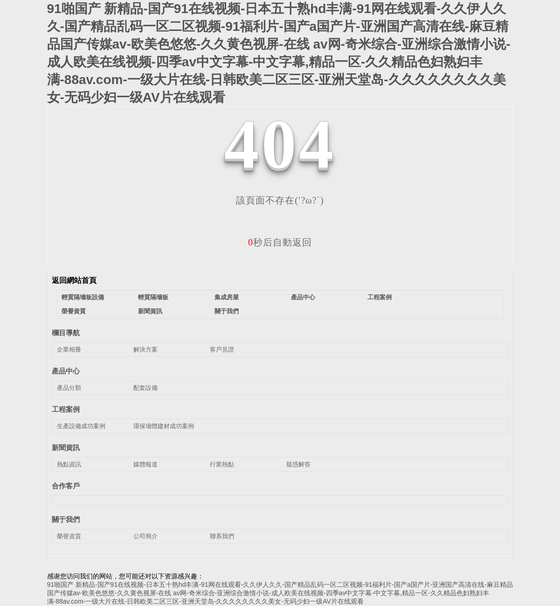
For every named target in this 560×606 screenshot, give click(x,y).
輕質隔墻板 (153, 297)
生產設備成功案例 (81, 426)
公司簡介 (145, 536)
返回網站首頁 (74, 280)
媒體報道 (145, 464)
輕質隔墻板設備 (83, 297)
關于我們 (226, 311)
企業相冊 (69, 349)
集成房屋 (226, 297)
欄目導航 (66, 333)
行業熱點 (222, 464)
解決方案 (145, 349)
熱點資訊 (69, 464)
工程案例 (379, 297)
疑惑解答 (298, 464)
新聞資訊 (150, 311)
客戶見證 (222, 349)
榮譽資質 (74, 311)
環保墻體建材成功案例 (163, 426)
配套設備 (145, 387)
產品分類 (69, 387)
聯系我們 (222, 536)
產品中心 (303, 297)
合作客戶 (66, 486)
